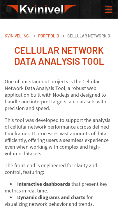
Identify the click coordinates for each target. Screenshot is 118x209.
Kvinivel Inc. (17, 35)
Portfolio (48, 35)
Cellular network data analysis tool (90, 35)
